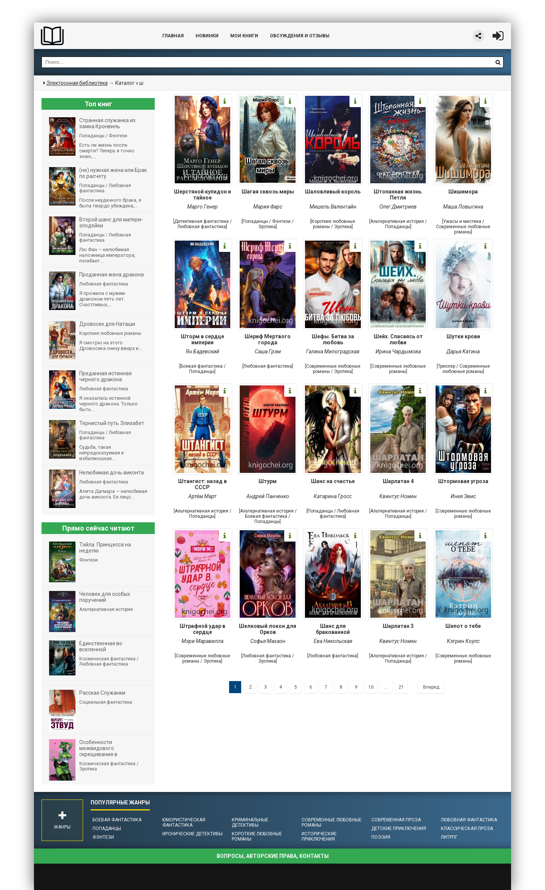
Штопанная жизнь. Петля (398, 195)
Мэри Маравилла (202, 641)
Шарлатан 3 (398, 626)
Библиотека (90, 36)
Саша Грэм (268, 351)
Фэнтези (103, 837)
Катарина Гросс (333, 496)
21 (401, 687)
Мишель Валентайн (332, 207)
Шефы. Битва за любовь (333, 339)
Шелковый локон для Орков (267, 629)
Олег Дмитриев (398, 207)
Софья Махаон (267, 641)
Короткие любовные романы (257, 836)
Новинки (207, 35)
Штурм (268, 481)
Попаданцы (106, 828)
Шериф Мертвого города (268, 339)
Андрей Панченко (267, 496)
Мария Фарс (267, 207)
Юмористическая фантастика (183, 822)
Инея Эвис (463, 496)
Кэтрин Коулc (463, 641)
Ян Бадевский (202, 351)
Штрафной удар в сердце (202, 629)
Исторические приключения (319, 836)
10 (371, 687)
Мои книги (244, 35)
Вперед (431, 687)
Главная (173, 35)
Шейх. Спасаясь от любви (398, 339)
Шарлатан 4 (398, 481)
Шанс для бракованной (333, 629)
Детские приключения (398, 828)
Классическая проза (467, 828)
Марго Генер (202, 207)
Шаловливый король (332, 192)
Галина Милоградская (332, 351)
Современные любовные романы (332, 822)
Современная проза (396, 819)
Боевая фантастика (117, 819)
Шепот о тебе (463, 626)
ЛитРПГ (449, 837)
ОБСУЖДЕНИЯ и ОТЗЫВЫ (299, 35)
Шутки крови (463, 336)
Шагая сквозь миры (268, 192)
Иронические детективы (192, 833)
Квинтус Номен (398, 496)
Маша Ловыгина (463, 207)
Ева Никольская (333, 641)
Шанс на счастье (333, 481)
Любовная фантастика (469, 819)
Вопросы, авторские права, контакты (273, 856)
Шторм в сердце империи (202, 339)
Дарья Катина (463, 351)
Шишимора (463, 192)
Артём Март (202, 496)
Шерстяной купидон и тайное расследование (202, 195)
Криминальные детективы (250, 822)
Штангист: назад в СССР (202, 484)
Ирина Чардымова (398, 351)
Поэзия (380, 837)
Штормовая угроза (463, 481)
